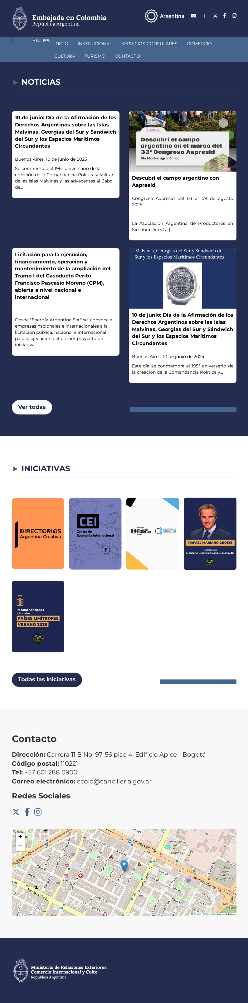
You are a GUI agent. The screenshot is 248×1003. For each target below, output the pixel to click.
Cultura (198, 43)
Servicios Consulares (116, 43)
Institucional (62, 43)
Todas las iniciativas (47, 679)
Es (233, 26)
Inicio (28, 43)
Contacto (64, 56)
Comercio (166, 43)
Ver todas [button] (32, 407)
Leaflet (196, 914)
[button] (124, 866)
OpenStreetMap (213, 914)
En (220, 26)
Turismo (31, 56)
